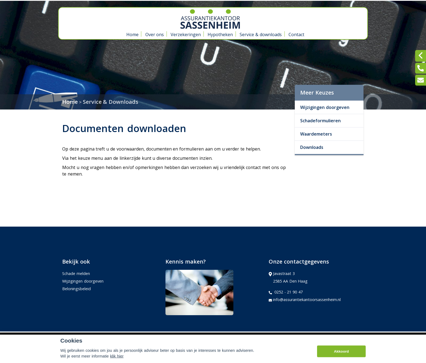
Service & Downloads (111, 101)
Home (132, 34)
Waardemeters (316, 134)
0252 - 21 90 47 (286, 292)
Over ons (154, 34)
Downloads (311, 147)
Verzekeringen (186, 34)
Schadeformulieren (320, 121)
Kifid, (303, 337)
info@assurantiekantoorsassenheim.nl (305, 299)
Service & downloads (261, 34)
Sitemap (136, 337)
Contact (296, 34)
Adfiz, (292, 337)
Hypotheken (220, 34)
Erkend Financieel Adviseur (336, 337)
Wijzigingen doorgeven (324, 107)
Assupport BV (98, 337)
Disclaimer (161, 337)
